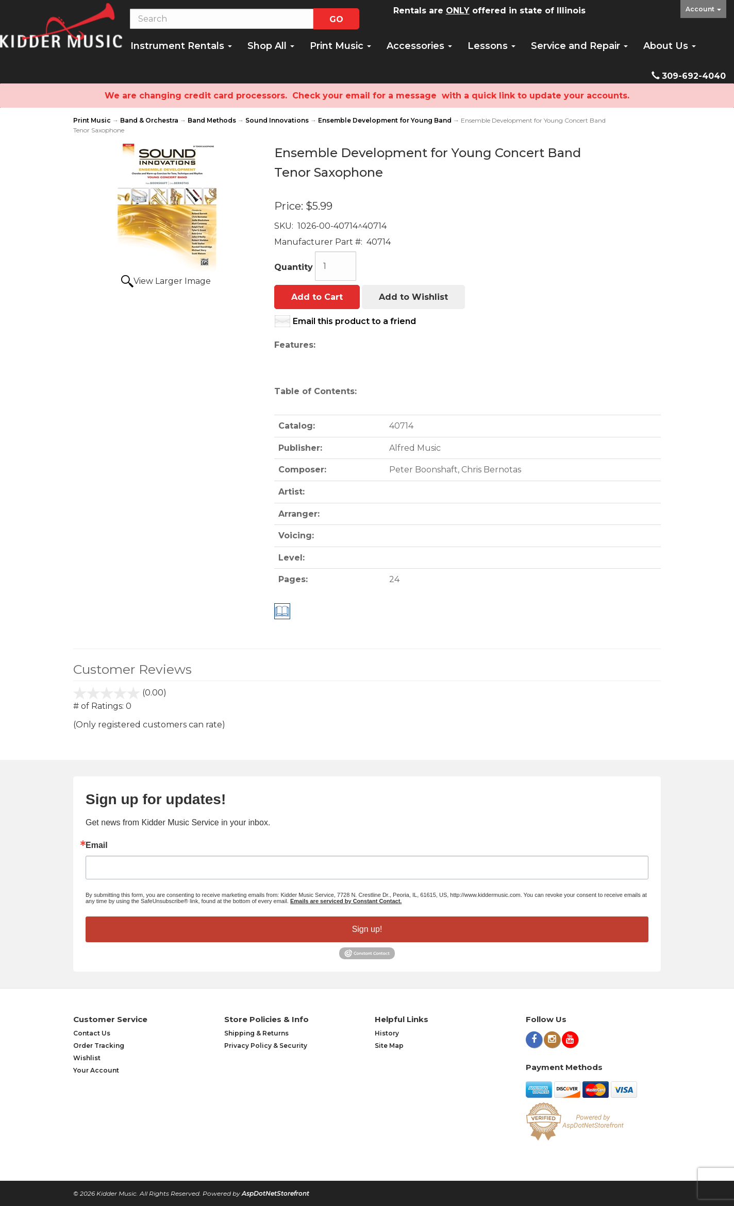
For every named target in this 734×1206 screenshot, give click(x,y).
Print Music (340, 46)
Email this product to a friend (354, 321)
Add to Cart (317, 297)
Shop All (270, 46)
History (387, 1033)
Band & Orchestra (149, 120)
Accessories (419, 46)
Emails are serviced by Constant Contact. (346, 901)
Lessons (491, 46)
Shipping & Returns (256, 1033)
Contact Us (91, 1033)
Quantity (293, 267)
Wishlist (87, 1058)
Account (703, 9)
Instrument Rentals (181, 46)
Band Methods (212, 120)
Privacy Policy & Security (265, 1045)
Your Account (96, 1070)
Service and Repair (579, 46)
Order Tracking (98, 1045)
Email (97, 845)
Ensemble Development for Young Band (385, 120)
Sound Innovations (277, 120)
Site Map (389, 1045)
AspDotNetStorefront (275, 1193)
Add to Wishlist (413, 297)
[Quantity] (335, 266)
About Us (669, 46)
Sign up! (367, 929)
